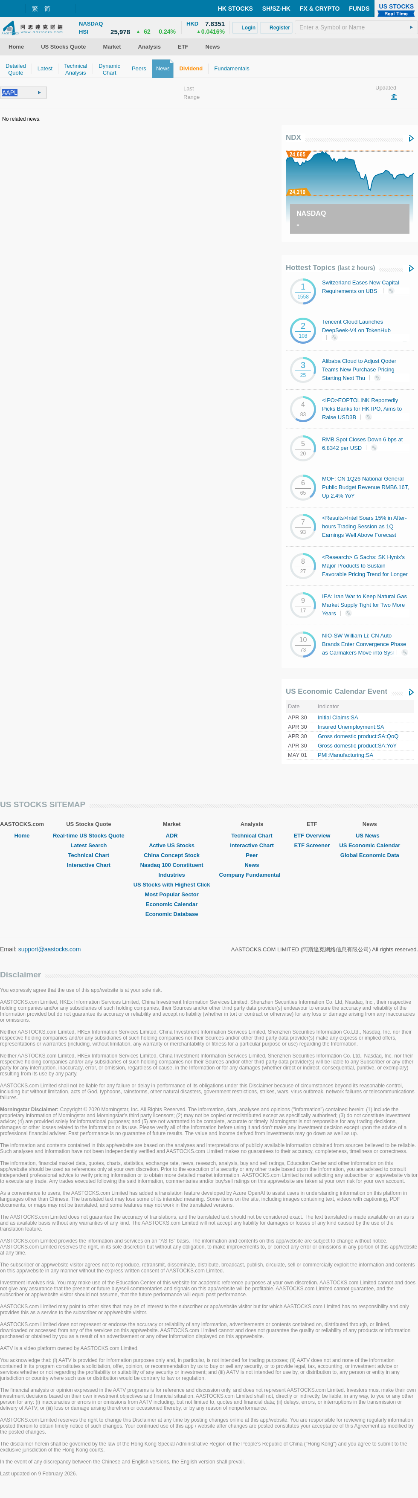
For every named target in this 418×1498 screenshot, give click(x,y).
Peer (252, 855)
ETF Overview (311, 835)
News (251, 865)
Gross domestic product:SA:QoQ (358, 736)
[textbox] (356, 27)
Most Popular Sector (171, 894)
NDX (293, 137)
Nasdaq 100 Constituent (171, 865)
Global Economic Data (369, 855)
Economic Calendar (171, 904)
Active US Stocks (171, 845)
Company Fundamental (252, 875)
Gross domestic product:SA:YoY (357, 745)
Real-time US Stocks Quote (89, 835)
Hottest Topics (330, 268)
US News (370, 835)
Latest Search (88, 845)
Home (21, 835)
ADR (172, 835)
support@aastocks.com (49, 949)
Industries (172, 875)
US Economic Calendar (369, 845)
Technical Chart (89, 855)
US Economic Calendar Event (336, 691)
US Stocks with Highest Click (172, 884)
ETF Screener (312, 845)
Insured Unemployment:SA (351, 727)
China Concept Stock (172, 855)
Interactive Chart (89, 865)
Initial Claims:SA (338, 717)
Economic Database (171, 914)
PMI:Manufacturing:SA (345, 755)
